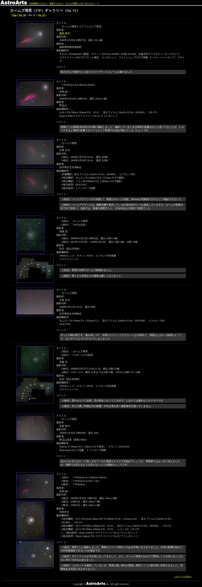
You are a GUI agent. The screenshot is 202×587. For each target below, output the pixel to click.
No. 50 (22, 15)
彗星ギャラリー (56, 3)
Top (15, 15)
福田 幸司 (64, 33)
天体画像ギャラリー (38, 3)
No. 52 (41, 15)
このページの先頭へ (183, 576)
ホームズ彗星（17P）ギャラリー (80, 3)
